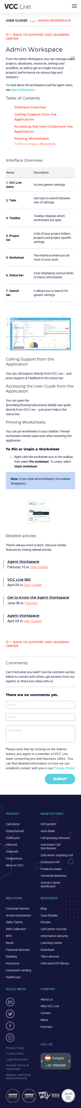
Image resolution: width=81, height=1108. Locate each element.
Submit (60, 779)
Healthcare (13, 977)
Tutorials (31, 603)
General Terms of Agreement (17, 1067)
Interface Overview (30, 107)
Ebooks (46, 922)
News (44, 1020)
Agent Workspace (23, 90)
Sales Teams (14, 922)
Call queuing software (55, 838)
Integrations (14, 858)
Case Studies (49, 915)
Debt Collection (16, 929)
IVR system (48, 824)
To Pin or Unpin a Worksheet (35, 144)
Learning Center (51, 943)
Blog (44, 908)
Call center (13, 824)
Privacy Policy (64, 768)
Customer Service (17, 908)
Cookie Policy (15, 1053)
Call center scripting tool (57, 855)
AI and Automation (18, 915)
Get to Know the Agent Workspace (38, 597)
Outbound (12, 838)
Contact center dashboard (50, 884)
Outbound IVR (50, 862)
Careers (46, 1013)
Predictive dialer (51, 869)
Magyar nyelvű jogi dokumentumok (18, 1076)
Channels (12, 851)
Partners (46, 1027)
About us (47, 999)
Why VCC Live (50, 1006)
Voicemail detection (54, 876)
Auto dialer (48, 831)
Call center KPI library (55, 963)
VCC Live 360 (19, 579)
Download (47, 950)
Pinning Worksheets (31, 138)
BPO (9, 936)
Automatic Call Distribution (50, 846)
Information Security (54, 936)
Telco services (50, 956)
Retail (9, 943)
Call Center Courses (54, 929)
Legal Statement (17, 1059)
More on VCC (14, 865)
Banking (11, 956)
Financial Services (18, 950)
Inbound (11, 844)
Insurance (12, 963)
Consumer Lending (18, 970)
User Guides (16, 20)
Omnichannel (15, 831)
